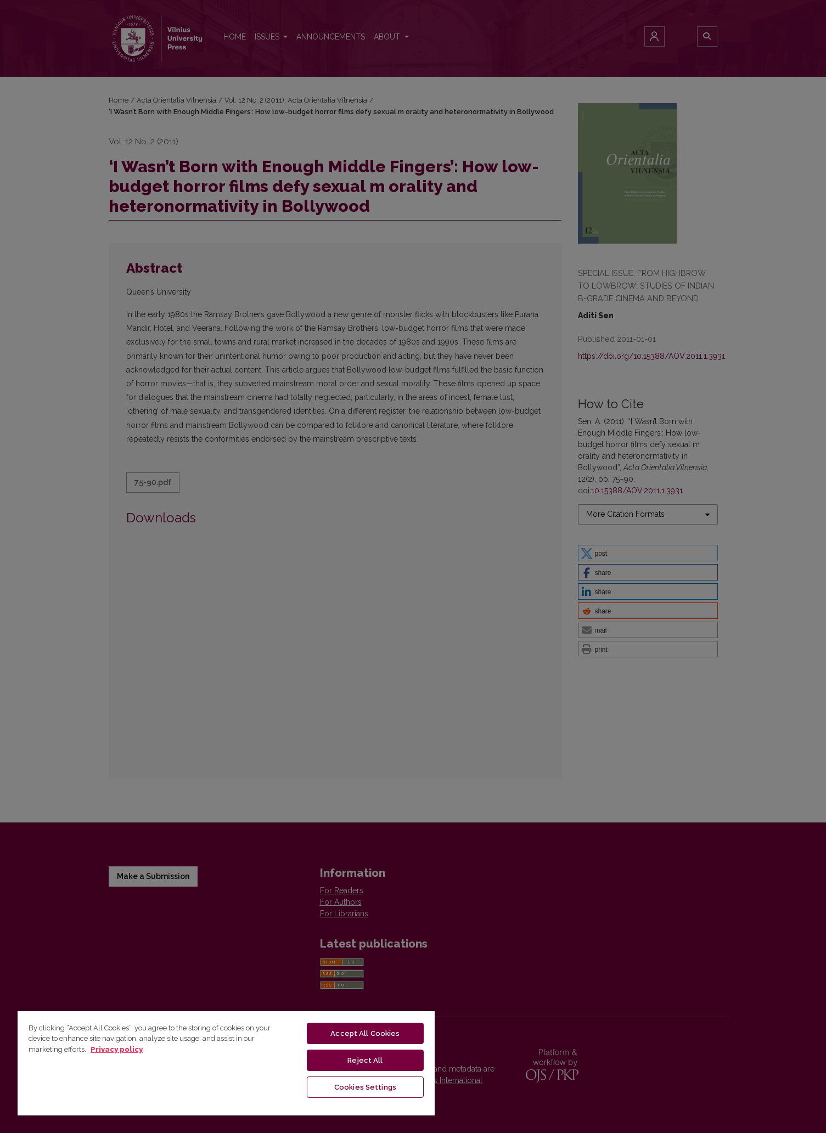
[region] (226, 1062)
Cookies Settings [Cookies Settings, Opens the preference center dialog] (365, 1087)
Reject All (365, 1060)
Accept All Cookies (365, 1033)
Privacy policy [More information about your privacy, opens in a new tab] (117, 1049)
